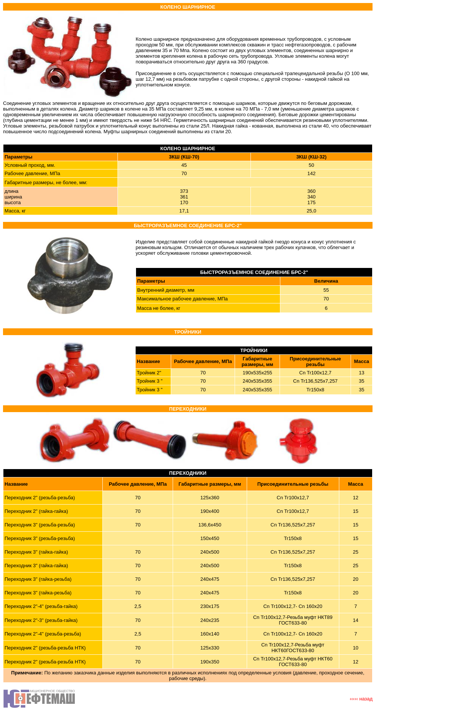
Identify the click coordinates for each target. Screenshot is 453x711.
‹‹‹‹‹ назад (361, 699)
